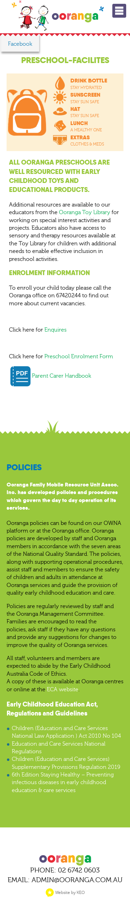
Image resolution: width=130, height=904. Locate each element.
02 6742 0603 (79, 870)
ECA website (62, 689)
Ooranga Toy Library (84, 212)
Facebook (20, 44)
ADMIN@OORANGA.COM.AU (77, 880)
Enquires (55, 330)
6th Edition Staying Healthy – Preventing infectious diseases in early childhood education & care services (63, 782)
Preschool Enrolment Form (78, 356)
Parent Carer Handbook (50, 376)
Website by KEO (65, 892)
